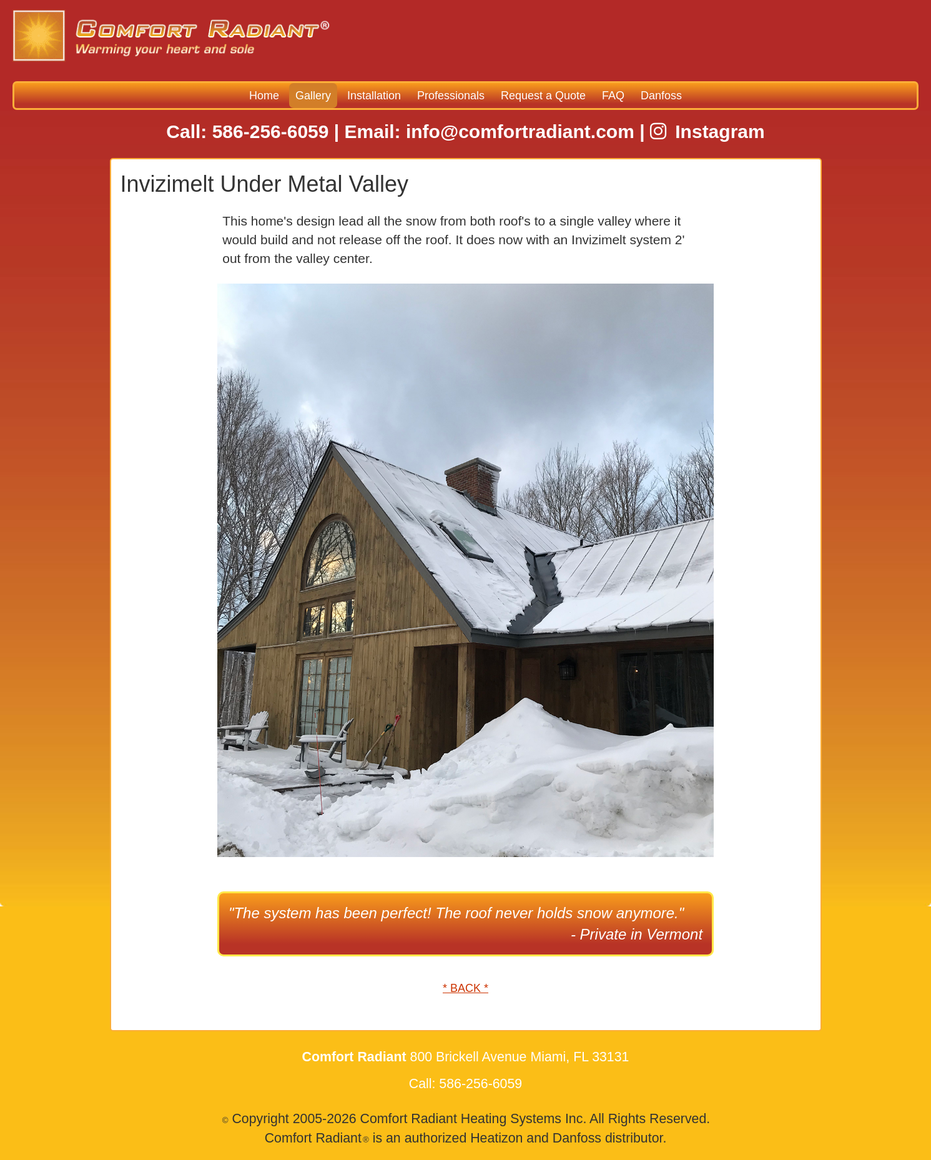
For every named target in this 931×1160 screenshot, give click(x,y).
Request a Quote (543, 95)
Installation (374, 95)
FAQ (613, 95)
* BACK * (465, 988)
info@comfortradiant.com (520, 131)
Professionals (451, 95)
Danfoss (661, 95)
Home (264, 95)
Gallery (313, 95)
